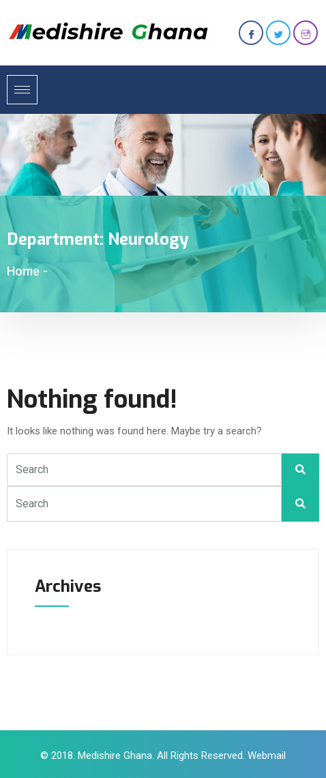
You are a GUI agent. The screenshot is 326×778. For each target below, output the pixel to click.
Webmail (267, 755)
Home (23, 271)
